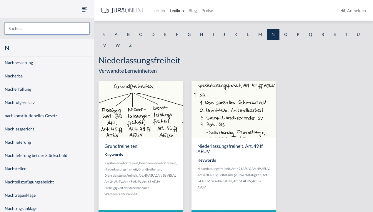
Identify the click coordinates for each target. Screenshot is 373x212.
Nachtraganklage (20, 195)
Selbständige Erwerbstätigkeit (240, 175)
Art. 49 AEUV (147, 175)
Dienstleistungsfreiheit (120, 175)
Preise (207, 10)
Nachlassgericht (19, 128)
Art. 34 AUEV (113, 181)
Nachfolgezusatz (20, 102)
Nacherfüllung (18, 89)
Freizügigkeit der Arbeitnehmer (126, 188)
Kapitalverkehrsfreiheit (121, 163)
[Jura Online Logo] (123, 10)
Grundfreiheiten (149, 169)
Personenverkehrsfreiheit (157, 163)
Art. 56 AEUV (166, 175)
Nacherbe (14, 75)
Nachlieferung (18, 142)
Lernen (158, 10)
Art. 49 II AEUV (207, 175)
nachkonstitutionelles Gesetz (31, 115)
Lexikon (177, 10)
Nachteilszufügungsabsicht (29, 181)
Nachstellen (15, 168)
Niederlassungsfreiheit (120, 169)
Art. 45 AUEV (132, 181)
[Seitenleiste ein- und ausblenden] (84, 9)
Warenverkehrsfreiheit (120, 194)
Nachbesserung (19, 62)
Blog (193, 10)
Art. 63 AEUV (151, 181)
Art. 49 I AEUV (240, 168)
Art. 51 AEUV (242, 181)
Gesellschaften (221, 181)
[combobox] (47, 28)
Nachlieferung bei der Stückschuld (36, 155)
